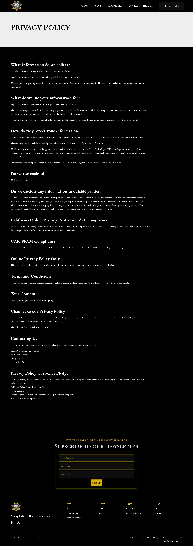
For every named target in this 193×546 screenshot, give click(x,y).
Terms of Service (162, 509)
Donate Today (131, 509)
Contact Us (100, 513)
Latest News (100, 509)
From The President (74, 517)
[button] (86, 6)
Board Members (72, 513)
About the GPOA (73, 509)
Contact (134, 5)
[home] (17, 6)
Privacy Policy (161, 513)
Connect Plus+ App (175, 541)
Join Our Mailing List (133, 513)
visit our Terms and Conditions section (36, 282)
